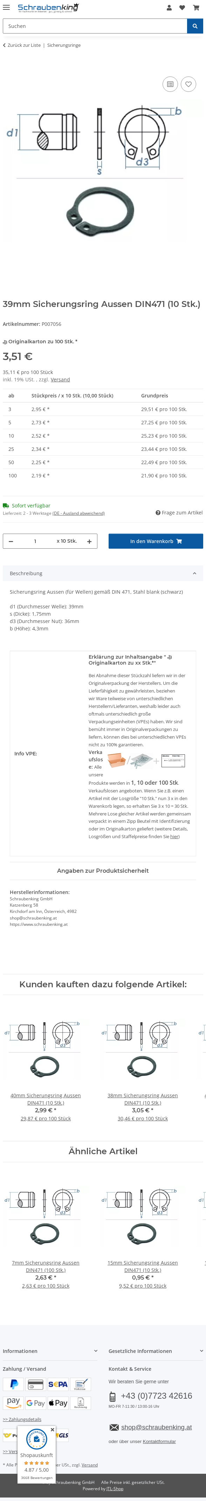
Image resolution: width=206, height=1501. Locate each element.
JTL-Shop (115, 1489)
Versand (60, 379)
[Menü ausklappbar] (6, 4)
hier (174, 836)
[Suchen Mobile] (95, 26)
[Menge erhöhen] (89, 541)
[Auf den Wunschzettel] (188, 84)
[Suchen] (195, 26)
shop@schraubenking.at (156, 1427)
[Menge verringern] (11, 541)
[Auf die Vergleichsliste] (170, 84)
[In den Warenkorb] (8, 67)
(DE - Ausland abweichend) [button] (79, 513)
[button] (169, 8)
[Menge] (35, 541)
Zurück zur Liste (24, 45)
